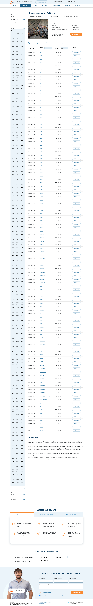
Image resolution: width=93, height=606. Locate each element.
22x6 (13, 247)
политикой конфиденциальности (65, 595)
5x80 (13, 62)
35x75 (22, 312)
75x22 (22, 437)
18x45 (22, 223)
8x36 (21, 114)
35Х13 (41, 354)
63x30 (22, 416)
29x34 (22, 286)
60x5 (13, 401)
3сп (41, 62)
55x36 (22, 388)
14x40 (13, 192)
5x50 (13, 56)
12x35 (17, 174)
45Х (41, 127)
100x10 (13, 479)
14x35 (17, 189)
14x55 (17, 195)
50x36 (17, 377)
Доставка (67, 5)
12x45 (13, 179)
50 (40, 103)
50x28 (13, 375)
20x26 (17, 236)
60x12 (17, 403)
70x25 (22, 430)
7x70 (13, 101)
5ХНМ (41, 330)
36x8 (13, 320)
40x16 (13, 336)
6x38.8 (17, 75)
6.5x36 (13, 88)
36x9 (17, 320)
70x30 (17, 432)
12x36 (22, 174)
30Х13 (41, 351)
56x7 (13, 393)
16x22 (22, 200)
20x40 (13, 242)
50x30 (17, 375)
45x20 (13, 356)
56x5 (17, 390)
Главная (11, 10)
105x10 (17, 482)
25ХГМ (41, 172)
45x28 (13, 359)
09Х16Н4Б (42, 368)
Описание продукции (36, 43)
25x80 (22, 276)
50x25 (22, 372)
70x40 (17, 435)
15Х (41, 114)
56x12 (22, 396)
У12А (41, 423)
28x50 (22, 283)
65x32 (13, 427)
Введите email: (76, 580)
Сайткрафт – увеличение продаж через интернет (76, 603)
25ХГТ (41, 165)
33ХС (41, 186)
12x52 (22, 179)
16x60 (22, 208)
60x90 (17, 411)
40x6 (17, 328)
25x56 (13, 276)
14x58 (22, 195)
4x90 (13, 36)
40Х (41, 124)
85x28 (22, 456)
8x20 (13, 109)
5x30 (17, 51)
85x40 (13, 461)
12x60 (13, 182)
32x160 (17, 307)
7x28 (21, 90)
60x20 (13, 406)
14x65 (13, 197)
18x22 (13, 216)
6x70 (13, 82)
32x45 (22, 304)
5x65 (13, 59)
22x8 (17, 247)
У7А (41, 413)
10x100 (17, 156)
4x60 (13, 43)
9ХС (41, 334)
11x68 (17, 166)
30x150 (22, 302)
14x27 (17, 187)
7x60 (17, 98)
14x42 (17, 192)
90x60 (17, 474)
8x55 (17, 119)
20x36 (17, 239)
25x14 (13, 270)
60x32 (13, 409)
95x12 (17, 476)
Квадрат (15, 5)
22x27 (13, 252)
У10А (41, 420)
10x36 (13, 148)
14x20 (17, 184)
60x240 (22, 414)
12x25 (13, 171)
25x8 (13, 268)
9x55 (17, 137)
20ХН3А (42, 238)
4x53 (17, 41)
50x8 (17, 367)
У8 (40, 406)
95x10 (13, 476)
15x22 (17, 197)
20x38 (22, 239)
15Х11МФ (42, 344)
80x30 (13, 450)
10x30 (13, 145)
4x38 (13, 38)
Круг (36, 5)
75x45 (13, 445)
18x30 (22, 218)
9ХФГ (41, 320)
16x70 (17, 210)
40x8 (13, 330)
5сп (41, 69)
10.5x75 (13, 158)
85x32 (17, 458)
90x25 (17, 466)
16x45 (13, 208)
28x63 (17, 286)
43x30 (13, 346)
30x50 (13, 299)
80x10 (17, 445)
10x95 (13, 156)
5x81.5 (17, 62)
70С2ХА (42, 310)
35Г (41, 145)
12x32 (13, 174)
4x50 (13, 41)
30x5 (13, 289)
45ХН (41, 224)
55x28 (13, 388)
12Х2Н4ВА (42, 272)
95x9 (21, 474)
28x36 (22, 281)
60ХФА (41, 210)
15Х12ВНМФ (43, 372)
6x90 (17, 85)
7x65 (21, 98)
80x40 (13, 453)
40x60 (22, 338)
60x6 (17, 401)
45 (40, 100)
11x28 (22, 158)
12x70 (22, 182)
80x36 (22, 450)
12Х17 (41, 382)
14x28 (22, 187)
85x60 (17, 463)
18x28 (17, 218)
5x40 (13, 54)
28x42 (17, 283)
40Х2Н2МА (42, 265)
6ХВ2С (41, 323)
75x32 (13, 443)
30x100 (13, 302)
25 (40, 86)
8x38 (13, 116)
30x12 (17, 291)
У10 (41, 409)
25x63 (17, 276)
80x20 (22, 445)
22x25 (22, 249)
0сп (41, 52)
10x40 (17, 148)
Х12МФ (41, 430)
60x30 (22, 406)
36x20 (22, 325)
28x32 (17, 281)
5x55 (21, 56)
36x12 (17, 323)
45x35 (13, 362)
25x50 (22, 273)
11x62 (22, 163)
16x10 (22, 197)
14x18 (13, 184)
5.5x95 (13, 69)
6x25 (17, 69)
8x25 (21, 109)
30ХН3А (42, 241)
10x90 (22, 153)
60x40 (22, 409)
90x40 (13, 471)
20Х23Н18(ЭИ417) (44, 399)
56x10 (13, 396)
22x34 (17, 255)
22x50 (17, 260)
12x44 (22, 176)
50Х (41, 131)
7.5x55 (13, 106)
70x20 (17, 419)
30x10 (13, 291)
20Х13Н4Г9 (42, 365)
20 (40, 83)
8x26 (13, 111)
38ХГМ (41, 176)
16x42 (22, 205)
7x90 (17, 103)
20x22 (17, 234)
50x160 (22, 380)
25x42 (13, 273)
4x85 (17, 46)
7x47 (17, 96)
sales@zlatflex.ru (58, 1)
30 (40, 90)
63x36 (22, 419)
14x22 (22, 184)
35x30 (13, 312)
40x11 (13, 333)
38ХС (41, 189)
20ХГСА (42, 244)
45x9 (21, 349)
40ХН (41, 220)
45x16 (17, 354)
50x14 (13, 372)
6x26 (21, 69)
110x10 (17, 484)
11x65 (13, 166)
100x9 (22, 476)
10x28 (22, 143)
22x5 (21, 244)
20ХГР (41, 179)
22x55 (22, 260)
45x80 (22, 362)
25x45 (17, 273)
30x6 (17, 289)
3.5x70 (22, 33)
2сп (41, 59)
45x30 (17, 359)
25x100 (17, 278)
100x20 (17, 479)
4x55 (21, 41)
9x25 (13, 129)
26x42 (22, 278)
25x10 (17, 268)
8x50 (13, 119)
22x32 (13, 255)
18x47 (13, 226)
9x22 (21, 127)
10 (40, 76)
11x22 (17, 158)
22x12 (13, 249)
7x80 (21, 101)
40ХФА (41, 200)
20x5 (21, 229)
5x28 (13, 51)
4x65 (17, 43)
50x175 (13, 383)
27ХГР (41, 182)
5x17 (13, 49)
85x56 (13, 463)
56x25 (17, 398)
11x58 (17, 163)
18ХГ (41, 155)
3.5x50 (13, 33)
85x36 (22, 458)
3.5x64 (17, 33)
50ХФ (41, 231)
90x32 (17, 469)
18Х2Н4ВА (42, 275)
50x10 (13, 370)
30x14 (22, 291)
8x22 (17, 109)
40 (40, 96)
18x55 (22, 226)
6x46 (17, 77)
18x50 (17, 226)
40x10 (22, 330)
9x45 (17, 135)
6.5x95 (17, 88)
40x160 (13, 343)
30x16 (13, 294)
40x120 (22, 341)
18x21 (22, 213)
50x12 (22, 370)
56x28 (22, 398)
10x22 (13, 143)
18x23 (17, 216)
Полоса (25, 5)
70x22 (17, 430)
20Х (41, 117)
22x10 (22, 247)
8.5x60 (13, 127)
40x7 (21, 328)
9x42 (13, 135)
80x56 (13, 456)
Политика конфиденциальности (45, 602)
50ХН (41, 227)
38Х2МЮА (42, 282)
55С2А (41, 293)
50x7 (13, 367)
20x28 (22, 236)
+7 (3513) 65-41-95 (43, 560)
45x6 (21, 346)
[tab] (22, 514)
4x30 (17, 36)
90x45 (17, 471)
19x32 (17, 229)
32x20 (13, 296)
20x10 (22, 231)
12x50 (17, 179)
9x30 (21, 129)
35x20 (17, 310)
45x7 (13, 349)
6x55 (13, 80)
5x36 (21, 51)
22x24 (17, 249)
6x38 (21, 72)
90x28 (22, 466)
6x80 (21, 82)
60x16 (22, 403)
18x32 (13, 221)
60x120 (22, 411)
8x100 (22, 124)
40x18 (17, 336)
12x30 (22, 171)
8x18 (21, 106)
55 (40, 107)
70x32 (22, 432)
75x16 (13, 437)
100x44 (22, 479)
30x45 (22, 296)
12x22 (22, 169)
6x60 (17, 80)
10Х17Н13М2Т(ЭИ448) (45, 396)
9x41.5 (22, 132)
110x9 (13, 484)
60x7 (21, 401)
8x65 (13, 122)
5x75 (21, 59)
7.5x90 (17, 106)
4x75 (13, 46)
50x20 (22, 343)
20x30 (13, 239)
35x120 (17, 315)
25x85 (13, 278)
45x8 (17, 349)
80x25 (17, 448)
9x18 (17, 127)
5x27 (21, 49)
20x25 (13, 236)
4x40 (17, 38)
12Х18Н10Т (42, 392)
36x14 (22, 323)
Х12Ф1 (41, 427)
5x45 (21, 54)
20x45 (17, 242)
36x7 (21, 317)
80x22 (13, 448)
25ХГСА (42, 248)
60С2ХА (42, 306)
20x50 (22, 242)
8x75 (21, 122)
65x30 (22, 424)
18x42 (17, 223)
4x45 (21, 38)
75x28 (17, 440)
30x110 (17, 302)
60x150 (13, 414)
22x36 (22, 255)
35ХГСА (42, 255)
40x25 (13, 338)
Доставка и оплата (52, 43)
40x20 (22, 336)
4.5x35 (22, 46)
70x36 (13, 435)
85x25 (17, 456)
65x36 (17, 427)
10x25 (17, 143)
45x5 (17, 346)
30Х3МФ (42, 196)
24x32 (22, 263)
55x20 (22, 385)
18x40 (13, 223)
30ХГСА (42, 251)
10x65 (22, 150)
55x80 (13, 390)
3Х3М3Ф (42, 337)
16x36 (13, 205)
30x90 (22, 299)
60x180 (17, 414)
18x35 (17, 221)
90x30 (13, 469)
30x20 (22, 294)
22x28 (17, 252)
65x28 (17, 424)
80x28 (22, 448)
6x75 (17, 82)
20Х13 (41, 348)
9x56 (21, 137)
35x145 (22, 315)
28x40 (13, 283)
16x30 (22, 203)
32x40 (17, 304)
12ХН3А (42, 234)
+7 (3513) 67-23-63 (43, 559)
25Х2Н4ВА (42, 279)
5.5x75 (13, 67)
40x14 (22, 333)
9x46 (21, 135)
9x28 (17, 129)
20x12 (13, 234)
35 (40, 93)
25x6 (21, 265)
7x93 (21, 103)
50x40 (22, 377)
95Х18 (41, 361)
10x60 (17, 150)
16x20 (17, 200)
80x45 (17, 453)
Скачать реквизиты (73, 556)
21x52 (17, 244)
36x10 (22, 320)
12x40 (13, 176)
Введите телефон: (61, 580)
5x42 (17, 54)
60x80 (13, 411)
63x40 (13, 422)
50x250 (22, 383)
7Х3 (41, 313)
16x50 (17, 208)
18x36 (22, 221)
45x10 (13, 351)
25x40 (22, 270)
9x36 (13, 132)
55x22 (13, 385)
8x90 (17, 124)
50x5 (17, 364)
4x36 (21, 36)
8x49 (21, 116)
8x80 (13, 124)
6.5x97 (22, 88)
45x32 (22, 359)
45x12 (22, 351)
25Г (41, 138)
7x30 (13, 93)
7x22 (13, 90)
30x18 (17, 294)
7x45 (13, 96)
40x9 (17, 330)
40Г (41, 148)
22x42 (22, 257)
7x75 (17, 101)
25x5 (17, 265)
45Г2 (41, 152)
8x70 (17, 122)
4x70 (21, 43)
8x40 (17, 116)
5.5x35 (17, 64)
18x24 (22, 216)
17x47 (13, 213)
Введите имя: (46, 580)
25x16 (17, 270)
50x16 (17, 372)
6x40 (21, 75)
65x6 (21, 422)
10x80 (17, 153)
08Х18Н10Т (42, 389)
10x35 (22, 145)
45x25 (22, 356)
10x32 (17, 145)
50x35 (13, 377)
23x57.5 (17, 263)
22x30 (22, 252)
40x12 (17, 333)
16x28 (17, 203)
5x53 (17, 56)
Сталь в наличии (46, 5)
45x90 (13, 364)
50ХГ (41, 158)
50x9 (21, 367)
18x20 (17, 213)
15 (40, 79)
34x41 (13, 310)
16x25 (13, 203)
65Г (41, 286)
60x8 (13, 403)
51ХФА (41, 207)
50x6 (21, 364)
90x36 (22, 469)
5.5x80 (17, 67)
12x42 (17, 176)
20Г (41, 134)
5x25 (17, 49)
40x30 (17, 338)
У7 (40, 403)
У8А (41, 416)
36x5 (13, 317)
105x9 (13, 482)
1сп (41, 55)
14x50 (13, 195)
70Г (41, 289)
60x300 (13, 416)
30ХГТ (41, 169)
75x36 (17, 443)
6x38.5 (13, 75)
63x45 (17, 422)
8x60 (21, 119)
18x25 (13, 218)
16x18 (13, 200)
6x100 (22, 85)
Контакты (77, 5)
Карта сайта (41, 603)
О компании (56, 5)
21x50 (13, 244)
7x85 (13, 103)
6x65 (21, 80)
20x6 (13, 231)
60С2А (41, 296)
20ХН (41, 217)
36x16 (13, 325)
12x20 (17, 169)
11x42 (22, 161)
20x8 (17, 231)
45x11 (17, 351)
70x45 (22, 435)
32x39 (13, 304)
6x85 (13, 85)
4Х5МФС (42, 327)
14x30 (13, 189)
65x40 (22, 427)
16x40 (17, 205)
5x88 (21, 62)
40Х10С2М (42, 341)
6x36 (17, 72)
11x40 (17, 161)
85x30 (13, 458)
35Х (41, 121)
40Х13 (41, 358)
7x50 (21, 96)
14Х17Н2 (42, 379)
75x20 (17, 437)
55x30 (17, 388)
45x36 (17, 362)
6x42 (13, 77)
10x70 (13, 153)
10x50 (13, 150)
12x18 (13, 169)
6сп (41, 72)
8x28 (17, 111)
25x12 (22, 268)
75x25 (13, 440)
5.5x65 (22, 64)
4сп (41, 66)
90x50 (22, 471)
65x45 (13, 430)
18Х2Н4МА (42, 268)
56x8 (17, 393)
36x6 (17, 317)
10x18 (17, 140)
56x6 (21, 390)
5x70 (17, 59)
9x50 (13, 137)
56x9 (21, 393)
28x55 (13, 286)
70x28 (13, 432)
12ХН (41, 213)
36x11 (13, 323)
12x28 (17, 171)
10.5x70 (22, 156)
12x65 (17, 182)
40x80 (13, 341)
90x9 (21, 463)
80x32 (17, 450)
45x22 (17, 356)
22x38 (13, 257)
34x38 (22, 307)
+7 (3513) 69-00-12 (72, 1)
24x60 (13, 265)
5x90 (13, 64)
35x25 (22, 310)
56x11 (17, 396)
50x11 (17, 370)
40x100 (17, 341)
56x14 (13, 398)
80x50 (22, 453)
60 (40, 110)
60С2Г (41, 299)
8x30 (21, 111)
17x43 (22, 210)
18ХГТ (41, 162)
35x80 (13, 315)
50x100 (13, 380)
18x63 (13, 229)
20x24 (22, 234)
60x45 (17, 416)
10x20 (22, 140)
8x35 (17, 114)
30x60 (17, 299)
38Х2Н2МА (42, 262)
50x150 (17, 380)
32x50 (13, 307)
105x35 (22, 482)
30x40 (17, 296)
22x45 (13, 260)
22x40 (17, 257)
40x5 (13, 328)
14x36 (22, 189)
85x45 (17, 461)
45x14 (13, 354)
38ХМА (41, 193)
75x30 (22, 440)
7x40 (21, 93)
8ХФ (41, 317)
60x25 (17, 406)
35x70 (17, 312)
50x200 (17, 383)
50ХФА (41, 203)
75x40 (22, 443)
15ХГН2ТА (42, 258)
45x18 (22, 354)
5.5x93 (22, 67)
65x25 (13, 424)
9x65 (13, 140)
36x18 (17, 325)
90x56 (13, 474)
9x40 (17, 132)
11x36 (13, 161)
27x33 (13, 281)
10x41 (22, 148)
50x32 (22, 375)
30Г (41, 141)
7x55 (13, 98)
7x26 (17, 90)
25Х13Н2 (42, 375)
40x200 (17, 343)
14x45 (22, 192)
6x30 (13, 72)
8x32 (13, 114)
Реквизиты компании (69, 43)
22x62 (13, 263)
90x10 (13, 466)
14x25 (13, 187)
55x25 (17, 385)
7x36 (17, 93)
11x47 (13, 163)
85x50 (22, 461)
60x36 (17, 409)
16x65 (13, 210)
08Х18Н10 (42, 385)
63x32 (13, 419)
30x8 (21, 289)
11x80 (22, 166)
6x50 (21, 77)
